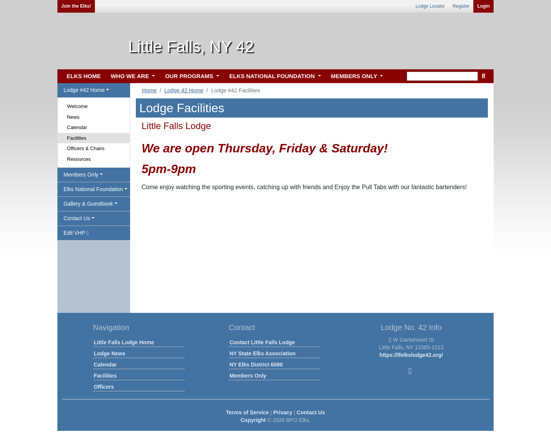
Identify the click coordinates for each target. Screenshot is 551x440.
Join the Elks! (76, 6)
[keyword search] (442, 76)
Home (149, 90)
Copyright (253, 420)
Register (461, 6)
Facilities (76, 138)
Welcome (77, 106)
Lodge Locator (430, 6)
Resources (79, 159)
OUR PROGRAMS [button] (190, 76)
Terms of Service (247, 412)
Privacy (282, 412)
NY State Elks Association (263, 353)
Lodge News (109, 353)
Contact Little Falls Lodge (262, 342)
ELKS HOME (84, 76)
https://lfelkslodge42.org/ (411, 355)
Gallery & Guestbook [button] (88, 204)
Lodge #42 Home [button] (84, 90)
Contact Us (311, 412)
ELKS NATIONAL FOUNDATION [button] (272, 76)
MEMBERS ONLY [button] (355, 76)
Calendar (77, 127)
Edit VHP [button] (76, 233)
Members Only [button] (81, 175)
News (73, 117)
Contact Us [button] (77, 218)
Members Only (248, 376)
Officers (104, 387)
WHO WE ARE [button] (130, 76)
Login (483, 6)
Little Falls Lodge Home (124, 342)
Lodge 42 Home (183, 90)
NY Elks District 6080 (256, 364)
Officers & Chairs (85, 148)
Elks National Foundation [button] (93, 189)
